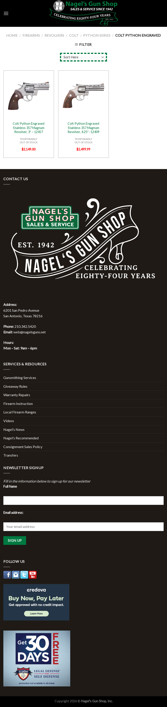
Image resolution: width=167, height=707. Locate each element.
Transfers (10, 455)
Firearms (31, 35)
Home (12, 35)
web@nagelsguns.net (29, 332)
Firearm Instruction (18, 403)
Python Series (96, 35)
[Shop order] (83, 57)
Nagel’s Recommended (21, 438)
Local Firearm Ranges (19, 412)
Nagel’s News (14, 429)
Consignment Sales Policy (22, 447)
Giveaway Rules (15, 386)
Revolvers (54, 35)
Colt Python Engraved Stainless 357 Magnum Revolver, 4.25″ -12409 (83, 128)
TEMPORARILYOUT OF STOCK (29, 140)
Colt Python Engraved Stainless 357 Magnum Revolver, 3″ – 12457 (28, 128)
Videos (8, 421)
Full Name (10, 486)
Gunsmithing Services (19, 377)
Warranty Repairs (16, 395)
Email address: (13, 512)
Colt (73, 35)
